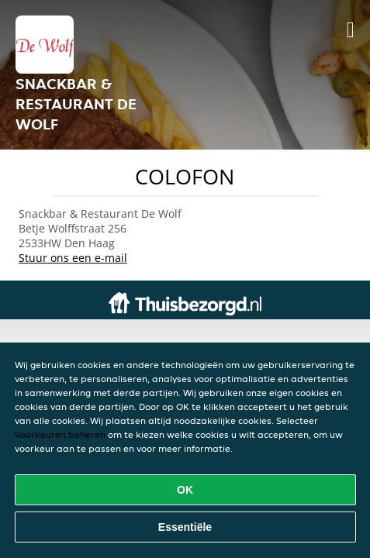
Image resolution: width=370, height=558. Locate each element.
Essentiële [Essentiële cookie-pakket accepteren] (185, 527)
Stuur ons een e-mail (73, 257)
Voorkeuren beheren (60, 434)
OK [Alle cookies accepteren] (185, 490)
